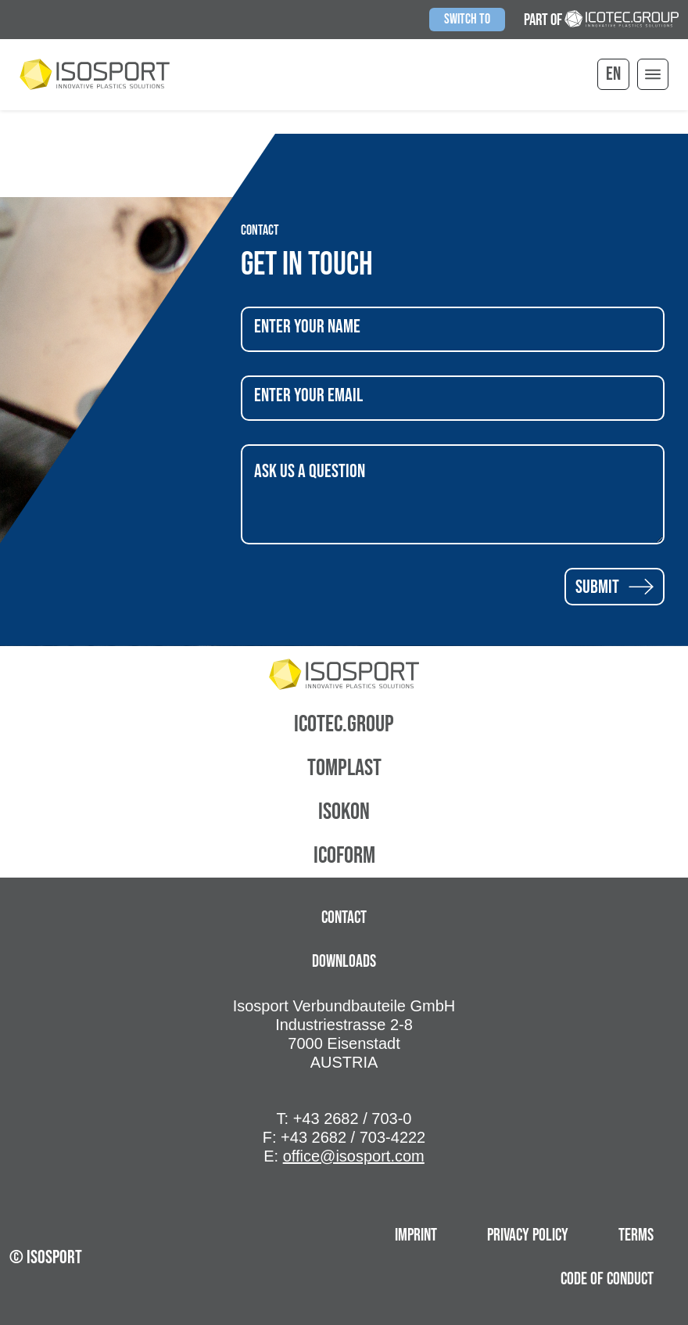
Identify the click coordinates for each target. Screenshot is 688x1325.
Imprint (416, 1235)
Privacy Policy (527, 1235)
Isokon (344, 812)
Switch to (467, 19)
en (613, 74)
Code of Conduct (607, 1279)
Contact (344, 917)
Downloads (344, 961)
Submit (614, 586)
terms (636, 1235)
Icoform (344, 856)
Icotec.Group (344, 724)
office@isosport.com (354, 1156)
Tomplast (344, 768)
